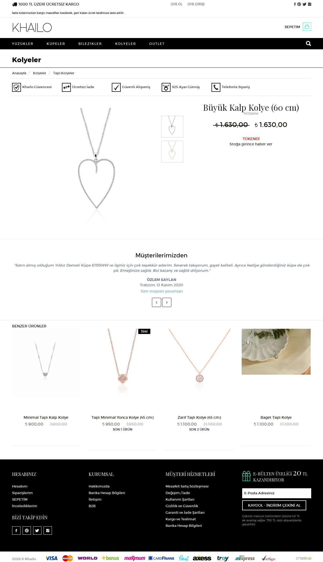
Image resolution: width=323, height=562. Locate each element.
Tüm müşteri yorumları (161, 291)
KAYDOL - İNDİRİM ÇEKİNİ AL (274, 505)
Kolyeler (125, 44)
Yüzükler (23, 44)
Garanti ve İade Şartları (185, 512)
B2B (92, 506)
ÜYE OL (176, 4)
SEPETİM (292, 27)
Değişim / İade (178, 493)
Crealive (303, 558)
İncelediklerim (24, 506)
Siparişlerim (22, 493)
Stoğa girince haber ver (251, 144)
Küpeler (56, 44)
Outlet (157, 44)
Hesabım (20, 486)
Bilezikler (90, 44)
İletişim (95, 499)
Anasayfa (19, 73)
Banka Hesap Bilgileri (107, 493)
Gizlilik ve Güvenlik (182, 506)
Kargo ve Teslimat (181, 519)
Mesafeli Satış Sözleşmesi (187, 486)
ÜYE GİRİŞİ (196, 4)
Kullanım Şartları (180, 499)
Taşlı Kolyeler (63, 73)
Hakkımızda (99, 486)
